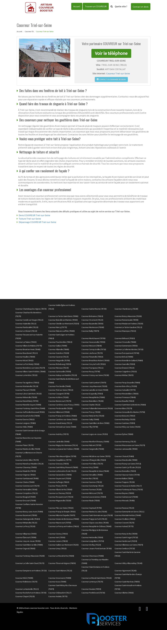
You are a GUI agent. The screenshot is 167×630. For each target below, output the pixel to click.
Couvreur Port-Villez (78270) (92, 463)
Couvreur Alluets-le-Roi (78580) (60, 489)
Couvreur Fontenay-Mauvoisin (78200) (30, 556)
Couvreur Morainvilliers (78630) (126, 393)
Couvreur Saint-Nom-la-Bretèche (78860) (130, 404)
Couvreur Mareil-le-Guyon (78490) (28, 404)
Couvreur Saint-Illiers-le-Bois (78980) (95, 423)
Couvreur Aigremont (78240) (125, 570)
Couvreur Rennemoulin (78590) (126, 320)
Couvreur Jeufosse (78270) (92, 353)
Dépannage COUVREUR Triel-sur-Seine (37, 222)
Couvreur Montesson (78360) (92, 327)
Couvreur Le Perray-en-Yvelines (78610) (63, 526)
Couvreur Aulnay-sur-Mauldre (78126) (62, 375)
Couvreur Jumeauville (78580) (126, 449)
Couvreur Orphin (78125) (90, 404)
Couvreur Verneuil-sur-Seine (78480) (62, 427)
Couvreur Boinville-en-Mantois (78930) (63, 320)
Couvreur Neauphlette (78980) (93, 397)
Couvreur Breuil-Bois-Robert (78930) (95, 360)
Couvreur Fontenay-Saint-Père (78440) (30, 408)
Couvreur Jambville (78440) (58, 441)
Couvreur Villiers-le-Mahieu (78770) (28, 345)
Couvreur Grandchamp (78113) (60, 423)
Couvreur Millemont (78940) (59, 412)
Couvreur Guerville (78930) (125, 364)
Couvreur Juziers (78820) (58, 541)
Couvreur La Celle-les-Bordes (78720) (129, 349)
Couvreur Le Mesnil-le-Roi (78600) (61, 556)
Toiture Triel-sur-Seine (30, 218)
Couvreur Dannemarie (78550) (126, 345)
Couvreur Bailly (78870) (90, 331)
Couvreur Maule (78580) (90, 500)
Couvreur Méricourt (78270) (92, 493)
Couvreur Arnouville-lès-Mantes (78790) (130, 412)
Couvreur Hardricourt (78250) (126, 541)
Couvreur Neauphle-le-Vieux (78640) (95, 471)
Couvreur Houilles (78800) (25, 356)
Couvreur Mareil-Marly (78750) (26, 401)
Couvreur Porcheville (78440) (59, 386)
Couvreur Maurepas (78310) (125, 331)
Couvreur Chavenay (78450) (26, 467)
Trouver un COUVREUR (96, 6)
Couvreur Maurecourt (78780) (59, 522)
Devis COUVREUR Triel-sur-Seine (34, 215)
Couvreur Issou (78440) (57, 581)
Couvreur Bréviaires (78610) (92, 316)
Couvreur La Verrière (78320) (26, 375)
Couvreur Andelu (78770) (57, 596)
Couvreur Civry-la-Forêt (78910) (93, 364)
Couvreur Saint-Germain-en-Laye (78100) (97, 515)
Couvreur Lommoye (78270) (92, 581)
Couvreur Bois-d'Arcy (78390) (126, 386)
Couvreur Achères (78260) (58, 397)
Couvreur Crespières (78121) (26, 493)
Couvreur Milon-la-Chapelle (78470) (61, 515)
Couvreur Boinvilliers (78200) (92, 401)
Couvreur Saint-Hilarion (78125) (60, 570)
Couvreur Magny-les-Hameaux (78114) (63, 445)
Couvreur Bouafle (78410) (124, 401)
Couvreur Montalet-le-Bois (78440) (128, 515)
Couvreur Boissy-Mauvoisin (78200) (128, 316)
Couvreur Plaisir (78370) (24, 445)
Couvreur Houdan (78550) (91, 589)
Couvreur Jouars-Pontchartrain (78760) (96, 548)
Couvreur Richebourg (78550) (59, 364)
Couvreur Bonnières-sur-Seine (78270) (30, 368)
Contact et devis (141, 6)
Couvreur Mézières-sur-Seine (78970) (95, 456)
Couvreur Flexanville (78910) (92, 356)
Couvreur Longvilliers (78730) (92, 541)
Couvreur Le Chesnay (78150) (59, 493)
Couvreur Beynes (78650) (124, 493)
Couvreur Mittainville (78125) (26, 522)
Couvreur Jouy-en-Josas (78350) (28, 541)
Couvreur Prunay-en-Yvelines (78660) (62, 415)
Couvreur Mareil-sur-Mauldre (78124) (29, 463)
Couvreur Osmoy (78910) (58, 533)
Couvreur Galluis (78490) (57, 345)
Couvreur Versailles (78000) (92, 474)
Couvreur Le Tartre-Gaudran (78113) (128, 327)
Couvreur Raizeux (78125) (124, 508)
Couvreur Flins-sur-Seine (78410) (60, 508)
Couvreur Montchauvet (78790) (93, 338)
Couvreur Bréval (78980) (124, 356)
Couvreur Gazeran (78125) (58, 356)
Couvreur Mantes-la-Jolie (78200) (94, 511)
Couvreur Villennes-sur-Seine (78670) (129, 545)
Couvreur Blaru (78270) (123, 408)
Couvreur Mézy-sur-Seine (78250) (127, 427)
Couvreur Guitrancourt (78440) (126, 497)
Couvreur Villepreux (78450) (26, 533)
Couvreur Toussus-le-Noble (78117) (128, 486)
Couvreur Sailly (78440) (90, 419)
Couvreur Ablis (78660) (24, 427)
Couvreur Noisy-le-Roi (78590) (126, 533)
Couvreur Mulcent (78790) (91, 445)
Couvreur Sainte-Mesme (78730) (93, 309)
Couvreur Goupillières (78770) (59, 460)
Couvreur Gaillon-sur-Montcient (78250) (63, 545)
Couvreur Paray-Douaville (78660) (127, 382)
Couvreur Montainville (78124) (26, 386)
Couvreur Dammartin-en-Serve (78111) (129, 511)
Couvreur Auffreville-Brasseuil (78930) (30, 412)
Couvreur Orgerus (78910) (25, 474)
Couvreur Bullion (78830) (124, 478)
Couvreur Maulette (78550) (25, 471)
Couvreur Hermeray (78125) (125, 441)
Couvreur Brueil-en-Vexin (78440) (27, 349)
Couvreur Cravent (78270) (124, 522)
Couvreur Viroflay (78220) (91, 545)
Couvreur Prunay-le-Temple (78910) (61, 511)
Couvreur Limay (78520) (57, 548)
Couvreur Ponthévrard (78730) (93, 592)
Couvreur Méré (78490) (24, 578)
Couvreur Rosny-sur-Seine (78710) (128, 463)
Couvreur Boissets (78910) (125, 415)
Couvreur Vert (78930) (56, 537)
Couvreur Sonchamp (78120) (92, 486)
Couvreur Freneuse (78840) (125, 397)
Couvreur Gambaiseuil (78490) (27, 478)
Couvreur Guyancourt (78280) (59, 478)
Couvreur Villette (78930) (124, 592)
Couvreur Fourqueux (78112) (92, 368)
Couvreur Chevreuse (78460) (92, 556)
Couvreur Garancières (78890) (59, 474)
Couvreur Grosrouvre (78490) (59, 578)
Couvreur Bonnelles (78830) (125, 471)
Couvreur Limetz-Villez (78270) (27, 460)
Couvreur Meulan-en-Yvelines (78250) (129, 323)
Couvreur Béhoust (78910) (125, 338)
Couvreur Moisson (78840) (91, 345)
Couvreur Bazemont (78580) (26, 515)
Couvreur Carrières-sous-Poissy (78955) (63, 404)
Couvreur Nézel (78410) (24, 360)
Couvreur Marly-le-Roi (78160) (92, 415)
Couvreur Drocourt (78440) (25, 500)
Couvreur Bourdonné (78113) (26, 353)
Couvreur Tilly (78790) (89, 427)
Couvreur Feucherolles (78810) (60, 342)
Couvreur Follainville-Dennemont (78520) (97, 408)
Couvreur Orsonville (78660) (125, 342)
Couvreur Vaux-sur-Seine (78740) (127, 474)
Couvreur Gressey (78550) (58, 463)
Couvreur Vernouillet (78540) (26, 489)
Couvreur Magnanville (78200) (59, 500)
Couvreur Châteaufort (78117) (59, 592)
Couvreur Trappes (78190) (125, 482)
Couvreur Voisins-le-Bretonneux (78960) (63, 519)
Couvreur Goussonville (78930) (93, 342)
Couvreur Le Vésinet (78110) (26, 331)
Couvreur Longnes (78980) (25, 423)
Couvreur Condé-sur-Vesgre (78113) (29, 320)
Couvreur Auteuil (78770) (124, 526)
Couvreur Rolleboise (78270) (26, 581)
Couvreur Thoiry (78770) (57, 486)
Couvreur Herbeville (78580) (92, 537)
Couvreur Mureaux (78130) (58, 368)
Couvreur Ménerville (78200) (26, 397)
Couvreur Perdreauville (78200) (60, 408)
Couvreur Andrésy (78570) (58, 434)
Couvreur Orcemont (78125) (92, 320)
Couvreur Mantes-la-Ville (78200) (27, 449)
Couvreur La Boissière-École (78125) (62, 471)
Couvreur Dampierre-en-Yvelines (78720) (31, 570)
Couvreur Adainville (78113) (25, 323)
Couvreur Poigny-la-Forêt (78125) (94, 519)
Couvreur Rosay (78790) (90, 371)
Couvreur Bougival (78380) (25, 497)
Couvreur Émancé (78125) (124, 368)
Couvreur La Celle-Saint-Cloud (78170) (29, 563)
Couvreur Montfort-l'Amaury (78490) (95, 441)
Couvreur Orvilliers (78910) (125, 519)
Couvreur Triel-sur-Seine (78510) (60, 390)
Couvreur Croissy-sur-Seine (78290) (95, 375)
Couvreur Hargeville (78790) (59, 360)
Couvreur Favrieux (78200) (91, 489)
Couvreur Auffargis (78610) (58, 482)
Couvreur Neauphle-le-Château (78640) (96, 526)
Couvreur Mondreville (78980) (126, 460)
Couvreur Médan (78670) (124, 375)
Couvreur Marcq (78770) (57, 327)
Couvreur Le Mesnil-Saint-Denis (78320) (96, 578)
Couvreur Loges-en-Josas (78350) (94, 434)
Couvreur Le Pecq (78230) (25, 526)
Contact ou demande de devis (111, 79)
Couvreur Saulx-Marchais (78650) (127, 581)
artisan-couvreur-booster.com (36, 608)
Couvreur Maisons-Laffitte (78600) (61, 331)
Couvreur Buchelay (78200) (125, 419)
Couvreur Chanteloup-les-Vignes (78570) (30, 309)
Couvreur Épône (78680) (124, 434)
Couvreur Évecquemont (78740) (127, 353)
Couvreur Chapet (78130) (25, 596)
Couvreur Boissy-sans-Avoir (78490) (29, 511)
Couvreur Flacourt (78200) (25, 390)
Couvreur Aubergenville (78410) (27, 519)
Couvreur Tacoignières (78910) (27, 382)
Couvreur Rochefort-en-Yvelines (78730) (30, 592)
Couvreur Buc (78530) (89, 478)
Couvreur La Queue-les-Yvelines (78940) (63, 449)
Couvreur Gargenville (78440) (92, 449)
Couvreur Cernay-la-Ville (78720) (93, 349)
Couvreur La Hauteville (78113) (27, 589)
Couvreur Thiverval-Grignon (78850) (62, 563)
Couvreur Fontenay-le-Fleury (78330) (129, 489)
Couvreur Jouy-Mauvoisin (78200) (94, 386)
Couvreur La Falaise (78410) (26, 342)
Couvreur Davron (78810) (25, 419)
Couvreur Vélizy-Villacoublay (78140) (128, 563)
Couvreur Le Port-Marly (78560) (27, 364)
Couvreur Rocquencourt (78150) (60, 497)
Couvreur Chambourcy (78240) (126, 309)
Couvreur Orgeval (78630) (25, 548)
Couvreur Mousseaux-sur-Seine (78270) (130, 445)
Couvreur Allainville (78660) (58, 349)
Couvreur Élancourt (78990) (25, 537)
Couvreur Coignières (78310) (126, 371)
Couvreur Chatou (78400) (25, 482)
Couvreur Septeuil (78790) (91, 508)
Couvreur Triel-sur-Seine (118, 73)
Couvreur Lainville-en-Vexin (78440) (94, 390)
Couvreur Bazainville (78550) (92, 323)
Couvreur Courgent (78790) (58, 393)
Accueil (76, 6)
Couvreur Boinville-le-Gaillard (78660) (129, 360)
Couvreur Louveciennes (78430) (93, 497)
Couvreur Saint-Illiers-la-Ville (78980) (29, 545)
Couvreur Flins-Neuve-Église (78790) (62, 456)
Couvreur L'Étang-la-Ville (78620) (93, 460)
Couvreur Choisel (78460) (124, 456)
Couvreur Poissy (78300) (90, 412)
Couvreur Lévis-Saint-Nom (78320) (28, 393)
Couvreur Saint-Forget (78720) (126, 537)
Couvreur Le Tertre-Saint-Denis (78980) (63, 316)
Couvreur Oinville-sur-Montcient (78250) (63, 323)
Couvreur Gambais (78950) (125, 423)
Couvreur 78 (29, 31)
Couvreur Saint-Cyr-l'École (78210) (128, 467)
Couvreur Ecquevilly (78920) (92, 393)
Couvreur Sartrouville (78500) (59, 371)
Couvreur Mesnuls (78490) (125, 500)
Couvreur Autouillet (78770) (125, 390)
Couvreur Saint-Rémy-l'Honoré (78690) (63, 467)
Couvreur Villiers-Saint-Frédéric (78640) (30, 371)
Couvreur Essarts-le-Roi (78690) (27, 415)
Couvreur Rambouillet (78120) (26, 327)
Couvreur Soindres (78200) (58, 353)
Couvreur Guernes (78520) (91, 482)
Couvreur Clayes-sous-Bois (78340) (95, 522)
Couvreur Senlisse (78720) (125, 548)
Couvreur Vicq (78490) (89, 467)
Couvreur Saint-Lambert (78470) (93, 382)
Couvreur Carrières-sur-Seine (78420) (62, 419)
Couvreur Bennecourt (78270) (59, 401)
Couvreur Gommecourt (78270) (27, 486)
